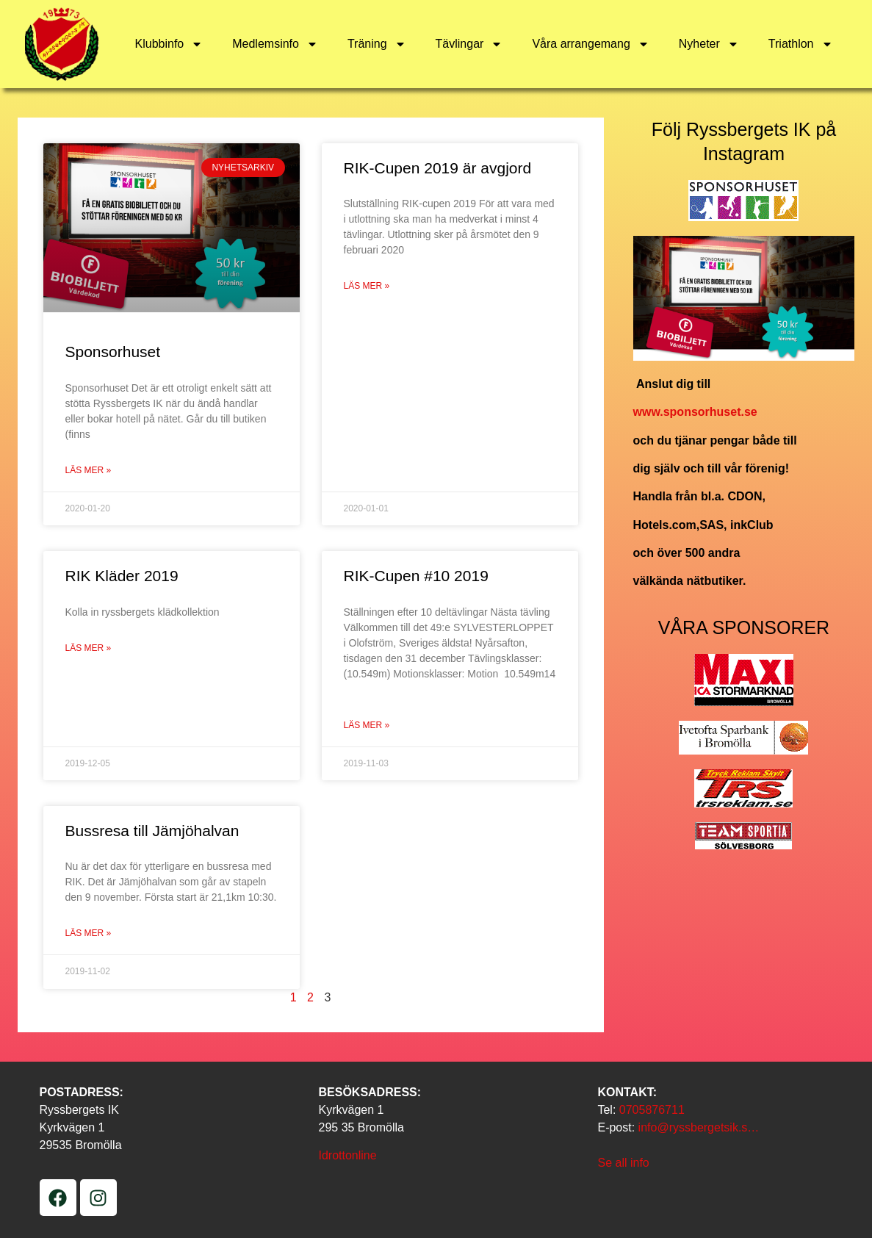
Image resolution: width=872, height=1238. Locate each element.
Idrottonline (347, 1155)
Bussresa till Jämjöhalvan (152, 830)
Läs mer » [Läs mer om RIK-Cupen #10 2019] (367, 725)
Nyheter (709, 44)
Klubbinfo (169, 44)
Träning (376, 44)
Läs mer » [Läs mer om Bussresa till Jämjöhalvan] (88, 933)
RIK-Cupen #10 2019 (416, 575)
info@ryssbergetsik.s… (699, 1127)
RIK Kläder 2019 (122, 575)
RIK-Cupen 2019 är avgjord (438, 167)
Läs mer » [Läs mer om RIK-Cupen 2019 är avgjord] (367, 286)
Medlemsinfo (275, 44)
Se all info (623, 1162)
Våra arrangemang (590, 44)
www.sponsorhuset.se (695, 412)
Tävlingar (469, 44)
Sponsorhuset (113, 351)
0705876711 (652, 1110)
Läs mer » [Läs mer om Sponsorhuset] (88, 470)
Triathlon (800, 44)
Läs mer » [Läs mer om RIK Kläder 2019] (88, 648)
